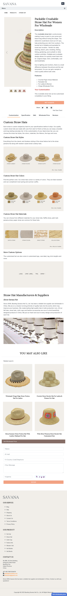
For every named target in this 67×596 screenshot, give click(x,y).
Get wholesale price (59, 594)
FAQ (7, 509)
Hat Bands (9, 551)
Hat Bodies (9, 548)
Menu (33, 8)
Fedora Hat (9, 542)
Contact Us (9, 518)
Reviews (55, 115)
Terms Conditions (11, 521)
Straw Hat (22, 12)
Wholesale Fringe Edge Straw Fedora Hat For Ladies (18, 397)
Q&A (34, 115)
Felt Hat (8, 534)
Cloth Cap (9, 540)
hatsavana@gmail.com (11, 575)
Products (13, 12)
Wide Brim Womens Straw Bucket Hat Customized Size (49, 435)
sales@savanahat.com (11, 573)
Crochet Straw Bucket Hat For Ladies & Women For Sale (49, 397)
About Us (9, 515)
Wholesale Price (44, 115)
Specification (25, 115)
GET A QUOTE (49, 102)
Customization (14, 115)
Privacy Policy (10, 524)
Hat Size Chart (57, 110)
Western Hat (10, 545)
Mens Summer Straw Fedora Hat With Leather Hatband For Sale (17, 435)
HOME (6, 12)
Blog (7, 507)
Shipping (9, 512)
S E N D (33, 482)
